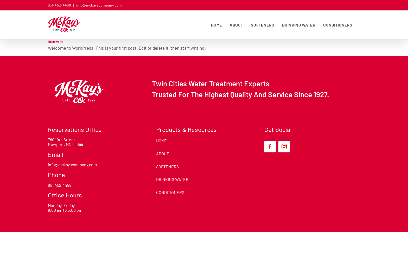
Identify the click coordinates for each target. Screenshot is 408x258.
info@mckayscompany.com (98, 5)
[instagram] (284, 146)
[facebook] (270, 146)
